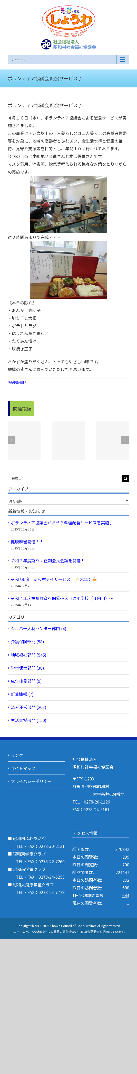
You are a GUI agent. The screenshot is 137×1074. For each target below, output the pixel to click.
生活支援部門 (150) (28, 720)
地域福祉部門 (17, 382)
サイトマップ (23, 768)
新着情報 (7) (22, 694)
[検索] (125, 478)
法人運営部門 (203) (28, 707)
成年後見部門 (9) (26, 681)
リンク (17, 755)
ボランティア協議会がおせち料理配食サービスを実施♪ (62, 522)
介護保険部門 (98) (27, 641)
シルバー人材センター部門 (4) (38, 628)
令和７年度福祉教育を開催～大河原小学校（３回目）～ (62, 598)
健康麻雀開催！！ (27, 541)
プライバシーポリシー (31, 781)
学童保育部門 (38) (27, 668)
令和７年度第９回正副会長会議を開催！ (48, 560)
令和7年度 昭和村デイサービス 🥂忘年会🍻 (54, 579)
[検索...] (65, 478)
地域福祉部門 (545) (28, 655)
